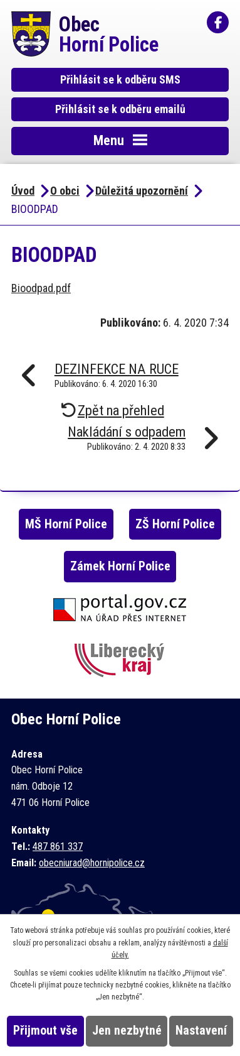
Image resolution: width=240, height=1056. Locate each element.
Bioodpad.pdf (41, 288)
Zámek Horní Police (120, 566)
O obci (65, 190)
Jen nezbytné (127, 1030)
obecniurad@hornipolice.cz (92, 863)
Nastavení (201, 1030)
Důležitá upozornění (141, 190)
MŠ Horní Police (66, 524)
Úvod (22, 190)
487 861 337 (58, 846)
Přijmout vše (45, 1030)
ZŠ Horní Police (175, 524)
